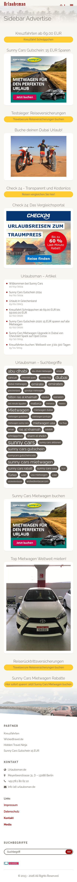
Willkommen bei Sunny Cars (26, 283)
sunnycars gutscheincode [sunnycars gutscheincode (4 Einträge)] (22, 455)
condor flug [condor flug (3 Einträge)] (45, 377)
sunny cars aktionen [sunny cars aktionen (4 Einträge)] (50, 442)
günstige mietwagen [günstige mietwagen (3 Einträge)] (34, 390)
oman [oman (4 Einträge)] (11, 429)
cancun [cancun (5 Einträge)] (12, 377)
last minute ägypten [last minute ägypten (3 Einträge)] (17, 403)
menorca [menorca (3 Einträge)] (50, 403)
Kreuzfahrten (11, 733)
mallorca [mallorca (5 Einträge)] (36, 403)
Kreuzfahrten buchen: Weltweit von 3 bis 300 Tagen (39, 344)
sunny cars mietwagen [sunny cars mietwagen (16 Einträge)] (30, 461)
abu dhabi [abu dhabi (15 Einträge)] (17, 371)
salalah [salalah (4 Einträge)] (49, 429)
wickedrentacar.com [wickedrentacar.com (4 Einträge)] (37, 481)
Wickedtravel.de (13, 739)
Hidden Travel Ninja (15, 744)
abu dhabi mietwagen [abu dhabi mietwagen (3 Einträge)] (42, 371)
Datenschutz (11, 811)
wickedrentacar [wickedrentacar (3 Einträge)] (15, 481)
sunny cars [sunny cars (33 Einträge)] (21, 442)
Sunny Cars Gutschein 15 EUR (21, 750)
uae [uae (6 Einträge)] (23, 475)
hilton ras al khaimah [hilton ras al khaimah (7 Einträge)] (22, 397)
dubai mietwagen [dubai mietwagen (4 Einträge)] (17, 384)
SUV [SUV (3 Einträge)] (63, 468)
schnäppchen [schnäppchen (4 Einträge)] (15, 436)
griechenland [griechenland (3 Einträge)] (14, 390)
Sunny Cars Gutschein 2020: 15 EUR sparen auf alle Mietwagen (39, 323)
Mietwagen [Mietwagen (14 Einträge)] (18, 410)
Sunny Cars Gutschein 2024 (25, 292)
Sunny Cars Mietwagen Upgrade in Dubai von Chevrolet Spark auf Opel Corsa (36, 335)
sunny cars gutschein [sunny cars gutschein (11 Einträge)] (26, 449)
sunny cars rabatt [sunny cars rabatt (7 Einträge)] (20, 468)
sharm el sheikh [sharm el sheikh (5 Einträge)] (36, 436)
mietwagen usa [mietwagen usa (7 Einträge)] (44, 423)
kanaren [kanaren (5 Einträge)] (58, 397)
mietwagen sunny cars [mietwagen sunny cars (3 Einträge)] (18, 423)
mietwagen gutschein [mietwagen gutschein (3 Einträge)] (18, 416)
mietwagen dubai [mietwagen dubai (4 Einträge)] (43, 410)
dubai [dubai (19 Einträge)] (61, 377)
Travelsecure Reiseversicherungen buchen (38, 119)
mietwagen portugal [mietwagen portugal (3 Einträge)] (41, 416)
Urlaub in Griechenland (23, 301)
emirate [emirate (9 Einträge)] (37, 384)
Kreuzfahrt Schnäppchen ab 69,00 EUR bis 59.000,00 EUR (34, 311)
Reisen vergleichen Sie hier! (38, 194)
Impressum (11, 805)
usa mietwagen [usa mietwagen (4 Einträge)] (39, 474)
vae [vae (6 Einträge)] (54, 475)
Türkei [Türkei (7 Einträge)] (12, 475)
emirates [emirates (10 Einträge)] (55, 384)
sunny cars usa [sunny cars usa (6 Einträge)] (47, 468)
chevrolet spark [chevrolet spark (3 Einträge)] (29, 377)
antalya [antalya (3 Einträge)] (59, 371)
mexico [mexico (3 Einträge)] (62, 403)
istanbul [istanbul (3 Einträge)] (45, 397)
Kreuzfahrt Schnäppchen (38, 39)
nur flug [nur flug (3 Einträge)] (63, 423)
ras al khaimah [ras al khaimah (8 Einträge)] (29, 429)
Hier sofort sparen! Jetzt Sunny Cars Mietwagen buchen (38, 684)
